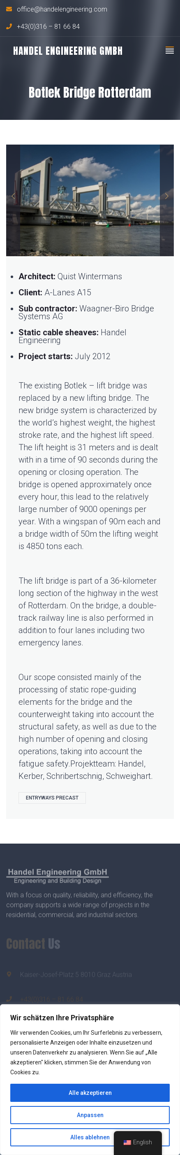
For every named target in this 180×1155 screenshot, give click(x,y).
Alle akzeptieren (90, 1093)
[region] (90, 1079)
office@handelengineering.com (62, 9)
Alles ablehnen (90, 1137)
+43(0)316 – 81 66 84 (48, 26)
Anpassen (90, 1115)
